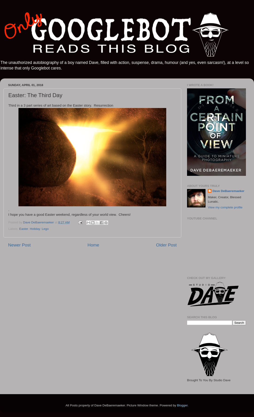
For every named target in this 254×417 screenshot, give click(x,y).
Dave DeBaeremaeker (228, 191)
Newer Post (19, 245)
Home (93, 245)
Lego (45, 229)
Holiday (35, 229)
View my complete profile (225, 207)
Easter (23, 229)
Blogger (182, 405)
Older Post (166, 245)
